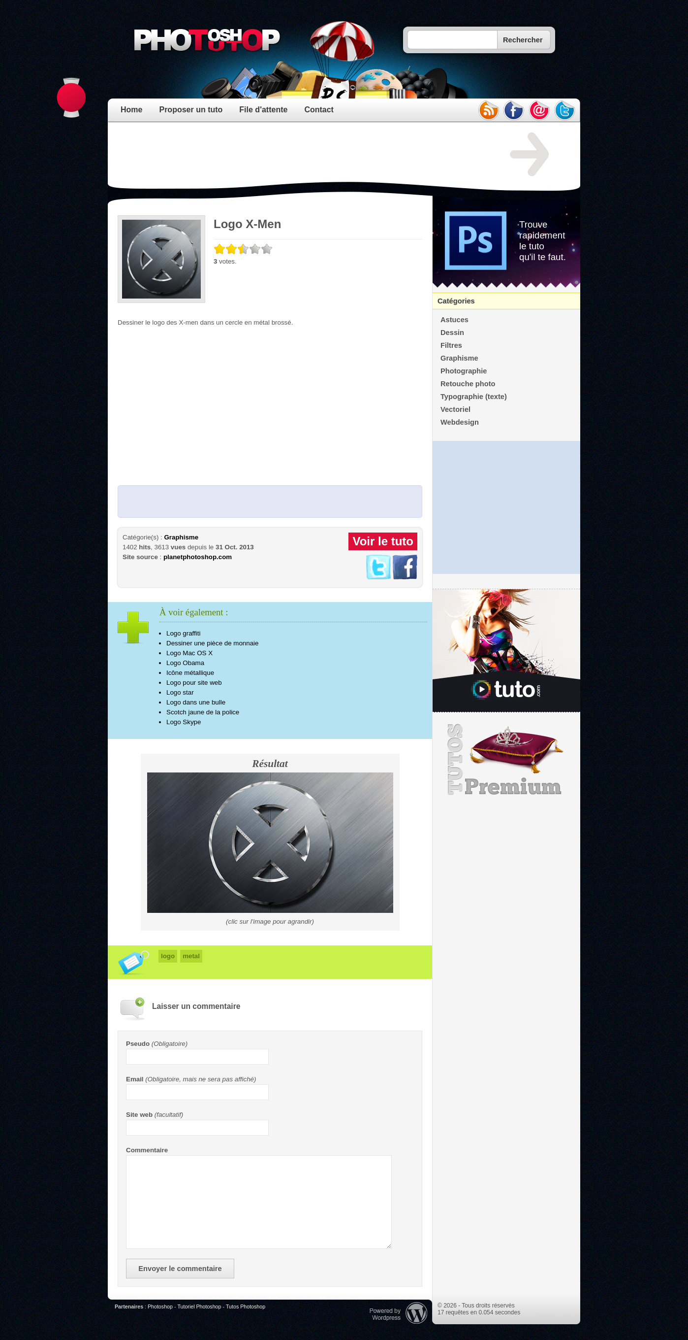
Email (135, 1079)
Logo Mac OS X (189, 653)
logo (168, 956)
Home (131, 109)
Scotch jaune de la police (202, 712)
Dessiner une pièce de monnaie (212, 643)
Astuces (454, 320)
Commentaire (147, 1150)
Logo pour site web (194, 682)
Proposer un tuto (190, 109)
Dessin (452, 332)
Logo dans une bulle (195, 702)
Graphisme (181, 537)
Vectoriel (455, 409)
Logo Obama (185, 663)
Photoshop (160, 1306)
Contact (319, 109)
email (539, 110)
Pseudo (138, 1043)
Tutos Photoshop (245, 1306)
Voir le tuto (382, 541)
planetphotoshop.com (197, 557)
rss (488, 110)
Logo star (180, 692)
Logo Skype (183, 722)
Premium (506, 759)
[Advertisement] (297, 155)
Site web (139, 1114)
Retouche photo (468, 384)
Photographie (463, 371)
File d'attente (263, 109)
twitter (565, 110)
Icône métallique (190, 672)
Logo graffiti (183, 633)
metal (191, 956)
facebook (514, 110)
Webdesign (459, 422)
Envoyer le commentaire (179, 1269)
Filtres (451, 345)
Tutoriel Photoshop (199, 1306)
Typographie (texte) (473, 397)
